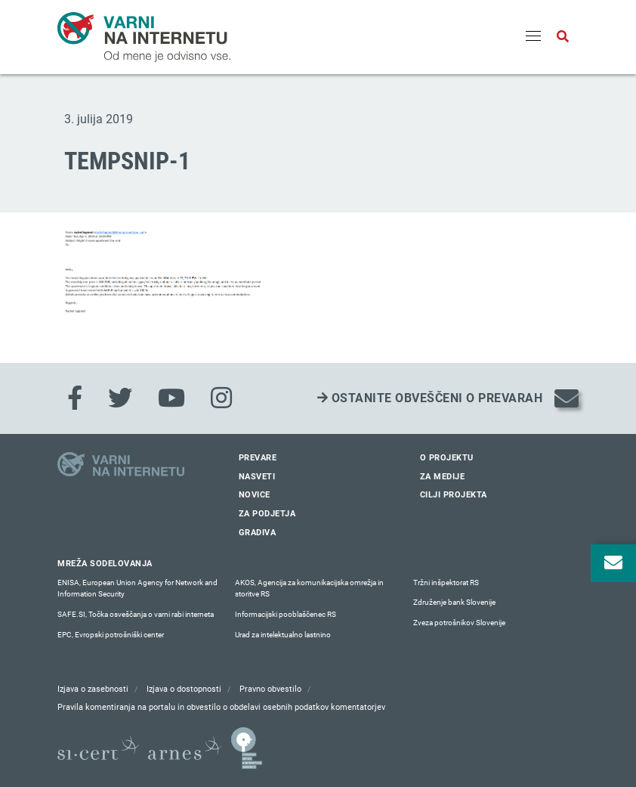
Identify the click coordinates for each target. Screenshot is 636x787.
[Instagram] (221, 398)
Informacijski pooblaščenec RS (285, 614)
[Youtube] (171, 398)
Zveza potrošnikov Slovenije (459, 622)
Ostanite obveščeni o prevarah (430, 398)
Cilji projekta (453, 495)
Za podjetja (267, 514)
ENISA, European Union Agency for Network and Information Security (137, 589)
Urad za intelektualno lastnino (283, 635)
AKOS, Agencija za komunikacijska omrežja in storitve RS (309, 589)
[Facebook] (74, 398)
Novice (254, 495)
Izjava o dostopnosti (184, 689)
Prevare (258, 458)
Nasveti (257, 477)
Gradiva (257, 533)
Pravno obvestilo (270, 689)
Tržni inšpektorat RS (446, 582)
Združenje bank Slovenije (454, 602)
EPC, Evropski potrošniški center (110, 635)
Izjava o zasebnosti (92, 689)
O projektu (447, 458)
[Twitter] (120, 398)
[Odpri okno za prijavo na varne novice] (613, 563)
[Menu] (533, 37)
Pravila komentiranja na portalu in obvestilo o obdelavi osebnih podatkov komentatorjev (221, 707)
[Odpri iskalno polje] (563, 37)
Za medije (442, 477)
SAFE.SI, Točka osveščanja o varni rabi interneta (135, 614)
